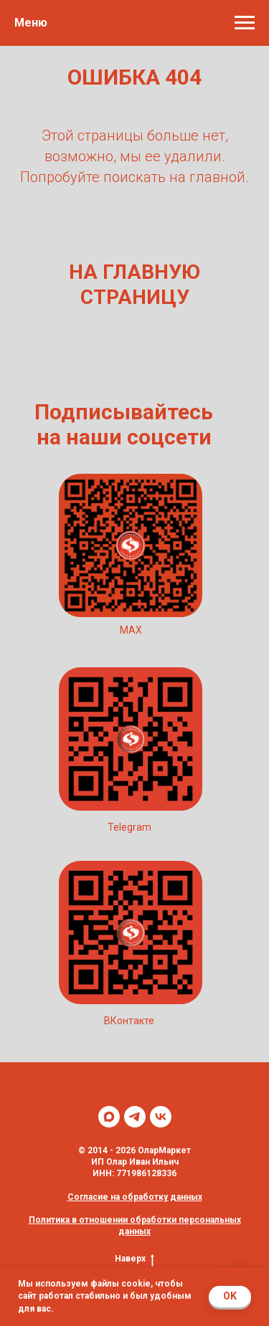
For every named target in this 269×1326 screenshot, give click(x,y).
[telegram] (135, 1116)
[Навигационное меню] (245, 23)
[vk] (160, 1116)
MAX (131, 630)
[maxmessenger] (109, 1116)
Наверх (134, 1259)
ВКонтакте (129, 1020)
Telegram (129, 827)
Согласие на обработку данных (134, 1197)
